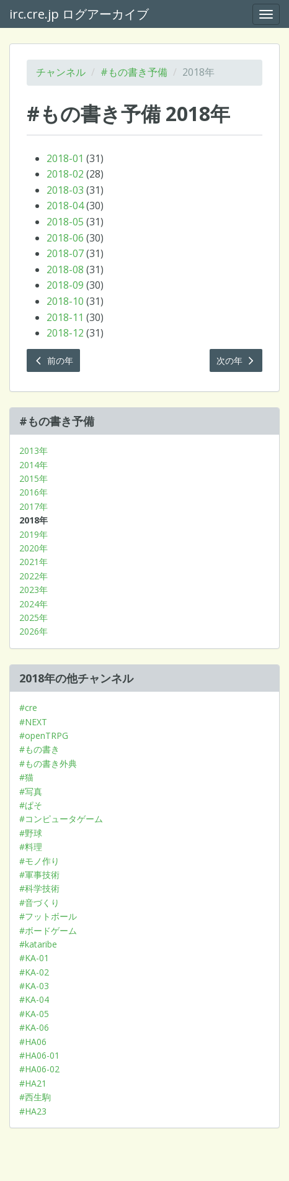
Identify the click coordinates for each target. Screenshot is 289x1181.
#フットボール (48, 916)
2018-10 (65, 301)
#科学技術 (39, 888)
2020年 (33, 548)
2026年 (33, 631)
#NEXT (33, 722)
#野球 (30, 833)
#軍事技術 (39, 874)
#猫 (26, 777)
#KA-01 (34, 958)
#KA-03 (34, 986)
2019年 (33, 534)
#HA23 (33, 1111)
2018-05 (65, 222)
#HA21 (33, 1083)
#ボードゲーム (48, 930)
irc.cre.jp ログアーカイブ (79, 14)
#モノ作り (39, 861)
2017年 (33, 506)
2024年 (33, 604)
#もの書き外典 (48, 763)
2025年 (33, 617)
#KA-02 (34, 972)
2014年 (33, 465)
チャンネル (61, 72)
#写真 (30, 791)
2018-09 (65, 285)
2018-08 (65, 269)
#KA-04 (34, 999)
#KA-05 (34, 1014)
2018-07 (65, 253)
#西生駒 (35, 1097)
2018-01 (65, 158)
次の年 (236, 360)
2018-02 (65, 174)
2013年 (33, 450)
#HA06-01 (39, 1055)
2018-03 (65, 190)
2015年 (33, 478)
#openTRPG (43, 735)
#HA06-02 (39, 1069)
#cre (28, 707)
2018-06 (65, 238)
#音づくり (39, 902)
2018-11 (65, 317)
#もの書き (39, 749)
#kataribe (38, 944)
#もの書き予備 (133, 72)
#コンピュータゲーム (61, 819)
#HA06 (33, 1042)
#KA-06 (34, 1027)
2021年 (33, 562)
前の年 (53, 360)
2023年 (33, 589)
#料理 (30, 847)
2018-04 (65, 205)
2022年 (33, 576)
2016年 (33, 492)
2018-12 (65, 333)
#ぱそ (30, 805)
